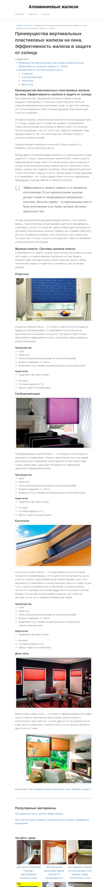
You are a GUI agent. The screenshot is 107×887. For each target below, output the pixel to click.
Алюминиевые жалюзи (53, 6)
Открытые (27, 73)
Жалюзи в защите (81, 789)
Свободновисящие (32, 77)
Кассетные (27, 80)
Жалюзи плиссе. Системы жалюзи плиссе (40, 69)
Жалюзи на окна (61, 789)
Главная (19, 14)
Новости (32, 14)
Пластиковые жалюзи (39, 789)
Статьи (45, 14)
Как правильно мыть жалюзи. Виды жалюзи (39, 813)
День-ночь (27, 84)
